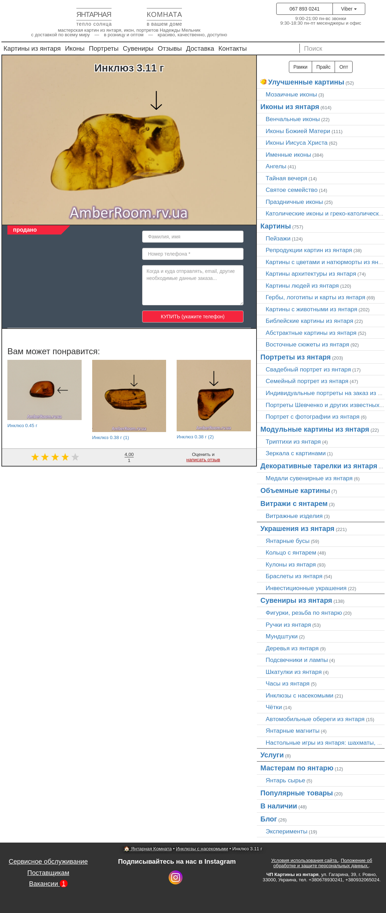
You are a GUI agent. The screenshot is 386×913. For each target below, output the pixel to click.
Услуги (272, 755)
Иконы (75, 48)
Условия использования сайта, (304, 860)
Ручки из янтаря (288, 624)
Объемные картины (295, 490)
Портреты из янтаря (295, 357)
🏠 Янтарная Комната (148, 848)
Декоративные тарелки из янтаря (318, 466)
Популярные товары (296, 793)
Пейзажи (278, 238)
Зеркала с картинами (296, 453)
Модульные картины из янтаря (314, 429)
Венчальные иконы (293, 119)
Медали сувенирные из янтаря (309, 478)
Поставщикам (48, 872)
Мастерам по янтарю (297, 768)
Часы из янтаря (288, 683)
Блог (268, 819)
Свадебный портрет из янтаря (308, 369)
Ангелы (276, 166)
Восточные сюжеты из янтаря (307, 344)
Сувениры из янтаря (296, 600)
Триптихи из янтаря (293, 441)
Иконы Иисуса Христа (297, 142)
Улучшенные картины (306, 82)
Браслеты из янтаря (294, 576)
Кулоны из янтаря (291, 564)
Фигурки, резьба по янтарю (304, 612)
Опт (343, 67)
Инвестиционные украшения (306, 588)
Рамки (300, 67)
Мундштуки (282, 636)
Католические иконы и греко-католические (326, 213)
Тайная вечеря (286, 178)
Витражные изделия (294, 515)
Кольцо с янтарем (291, 552)
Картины (275, 226)
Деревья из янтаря (292, 648)
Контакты (233, 48)
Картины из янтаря (32, 48)
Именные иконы (288, 154)
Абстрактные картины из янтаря (311, 332)
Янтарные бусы (288, 540)
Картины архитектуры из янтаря (311, 273)
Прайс (323, 67)
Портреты (104, 48)
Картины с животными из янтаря (311, 309)
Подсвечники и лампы (297, 659)
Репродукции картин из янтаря (309, 250)
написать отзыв (203, 459)
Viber (348, 9)
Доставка (200, 48)
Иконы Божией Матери (298, 131)
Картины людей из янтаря (302, 285)
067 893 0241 (305, 9)
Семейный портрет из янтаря (307, 380)
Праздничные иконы (294, 201)
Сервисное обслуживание (48, 861)
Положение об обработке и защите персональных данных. (322, 863)
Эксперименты (287, 831)
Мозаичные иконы (291, 94)
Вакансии (48, 883)
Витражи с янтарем (294, 503)
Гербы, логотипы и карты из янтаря (315, 297)
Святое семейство (292, 189)
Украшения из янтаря (297, 528)
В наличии (278, 806)
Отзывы (170, 48)
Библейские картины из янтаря (309, 320)
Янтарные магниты (292, 730)
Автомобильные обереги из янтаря (315, 719)
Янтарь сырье (285, 780)
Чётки (274, 707)
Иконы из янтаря (289, 107)
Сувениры (138, 48)
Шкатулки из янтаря (294, 671)
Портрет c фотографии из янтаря (313, 416)
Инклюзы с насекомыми (299, 695)
